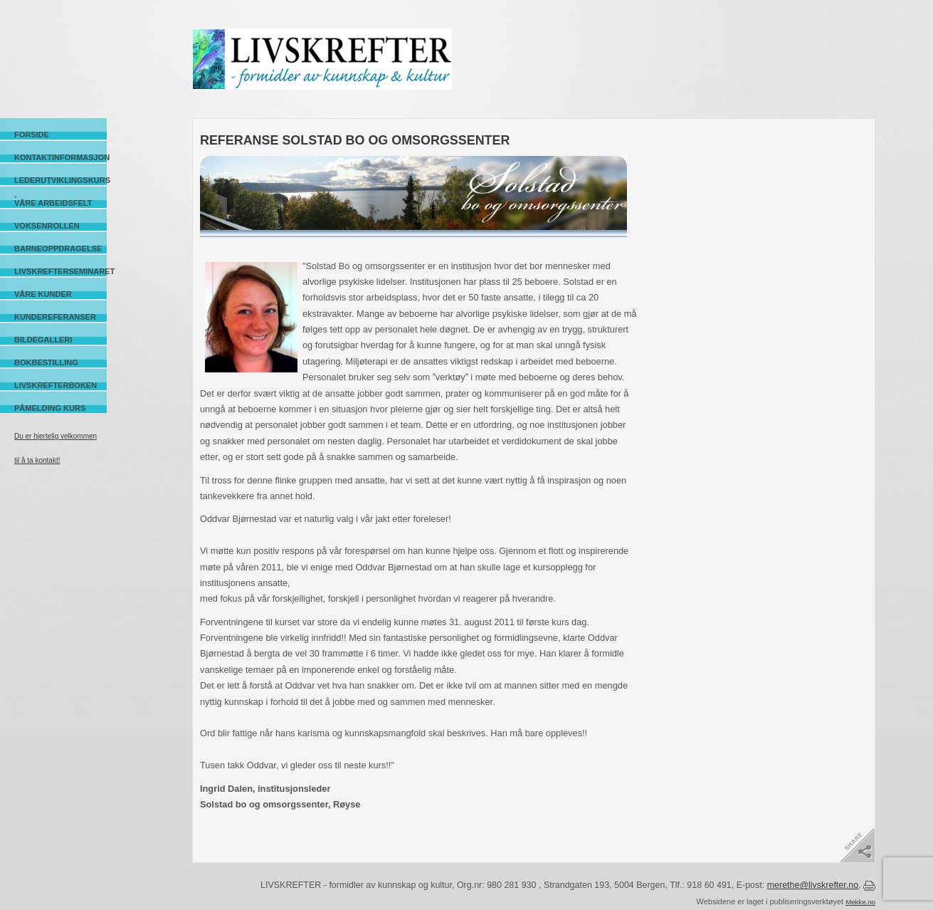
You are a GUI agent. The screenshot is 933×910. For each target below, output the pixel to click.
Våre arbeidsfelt (53, 203)
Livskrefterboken (55, 385)
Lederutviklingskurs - (60, 180)
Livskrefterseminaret (60, 271)
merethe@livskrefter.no (812, 885)
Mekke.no (860, 902)
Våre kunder (43, 294)
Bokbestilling (46, 362)
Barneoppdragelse (58, 248)
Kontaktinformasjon (60, 157)
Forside (31, 134)
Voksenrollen (47, 225)
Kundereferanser (55, 317)
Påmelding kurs (49, 408)
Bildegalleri (43, 339)
